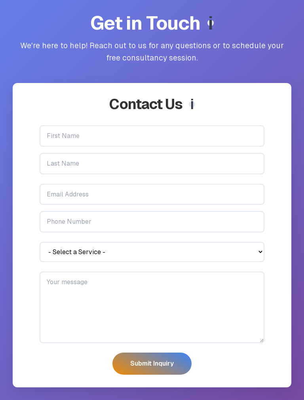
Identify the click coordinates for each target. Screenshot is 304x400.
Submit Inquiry (152, 363)
